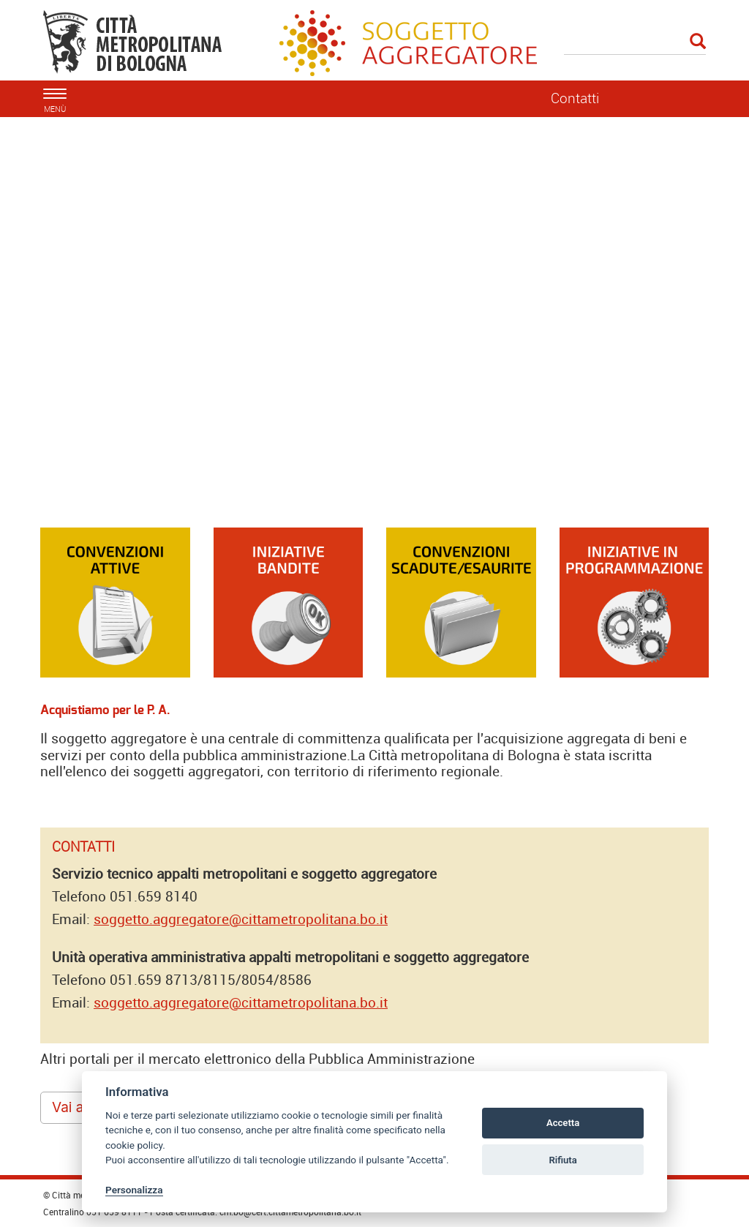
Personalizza (134, 1190)
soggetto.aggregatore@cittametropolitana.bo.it (241, 918)
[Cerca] (635, 42)
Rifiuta (562, 1160)
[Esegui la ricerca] (698, 42)
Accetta (562, 1122)
